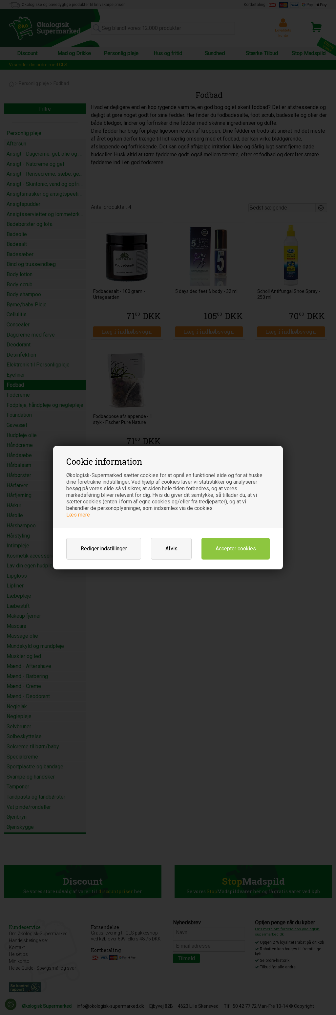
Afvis (171, 548)
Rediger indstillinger (104, 548)
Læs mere (78, 515)
